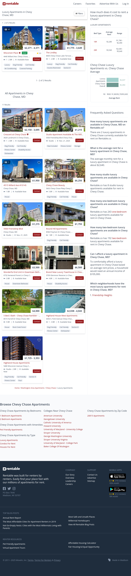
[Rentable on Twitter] (10, 489)
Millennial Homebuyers (79, 520)
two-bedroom (119, 238)
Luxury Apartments (9, 440)
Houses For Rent (7, 447)
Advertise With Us (108, 3)
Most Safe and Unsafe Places (81, 516)
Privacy (57, 560)
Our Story (70, 474)
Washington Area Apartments (33, 388)
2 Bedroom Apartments (11, 419)
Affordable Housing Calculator (82, 543)
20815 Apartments (95, 415)
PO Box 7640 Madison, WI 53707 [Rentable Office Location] (11, 494)
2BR (95, 50)
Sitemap (91, 481)
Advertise (91, 477)
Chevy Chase (51, 388)
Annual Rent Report (12, 517)
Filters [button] (79, 13)
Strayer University (52, 432)
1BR (95, 42)
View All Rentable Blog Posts (81, 524)
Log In (125, 3)
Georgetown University (54, 419)
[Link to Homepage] (10, 3)
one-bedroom (119, 211)
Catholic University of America (57, 422)
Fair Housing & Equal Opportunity (83, 546)
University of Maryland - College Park (61, 443)
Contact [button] (37, 59)
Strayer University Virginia (56, 439)
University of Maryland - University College (63, 429)
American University (53, 415)
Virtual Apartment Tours (14, 547)
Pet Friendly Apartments (11, 429)
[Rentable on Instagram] (14, 489)
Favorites (90, 3)
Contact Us (92, 474)
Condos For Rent (7, 443)
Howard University (52, 426)
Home (17, 388)
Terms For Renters (43, 560)
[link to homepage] (33, 469)
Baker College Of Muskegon (56, 446)
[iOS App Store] (117, 478)
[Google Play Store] (117, 491)
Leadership (71, 481)
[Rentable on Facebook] (5, 489)
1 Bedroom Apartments (11, 415)
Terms (30, 560)
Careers (77, 3)
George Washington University (58, 436)
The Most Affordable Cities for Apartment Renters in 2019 (29, 521)
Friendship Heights (102, 295)
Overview (70, 477)
